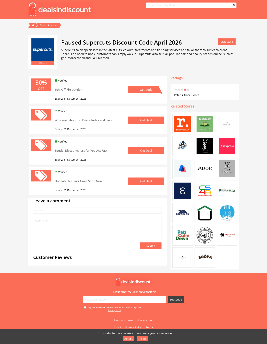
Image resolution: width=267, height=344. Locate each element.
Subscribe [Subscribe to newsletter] (176, 299)
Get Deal (146, 120)
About (117, 327)
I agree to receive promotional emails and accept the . (114, 310)
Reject (142, 338)
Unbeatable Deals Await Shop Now (78, 181)
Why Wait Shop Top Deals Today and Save (83, 120)
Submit (151, 245)
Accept (128, 338)
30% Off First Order (68, 90)
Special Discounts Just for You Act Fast (81, 151)
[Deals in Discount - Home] (133, 281)
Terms (149, 327)
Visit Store (227, 41)
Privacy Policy (114, 310)
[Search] (233, 5)
